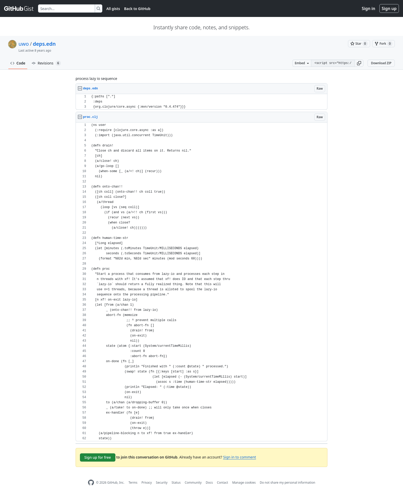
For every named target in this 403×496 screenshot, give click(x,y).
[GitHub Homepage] (91, 482)
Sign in (368, 8)
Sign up (389, 8)
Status (176, 482)
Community (193, 482)
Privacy (147, 482)
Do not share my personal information (287, 482)
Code (17, 63)
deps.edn (44, 43)
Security (162, 482)
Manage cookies (243, 482)
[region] (201, 102)
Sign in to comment (239, 457)
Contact (222, 482)
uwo (24, 43)
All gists (113, 8)
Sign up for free (97, 457)
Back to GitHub (137, 8)
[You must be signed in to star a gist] (359, 43)
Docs (209, 482)
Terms (133, 482)
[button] (359, 63)
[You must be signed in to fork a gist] (383, 43)
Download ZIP (381, 63)
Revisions (46, 63)
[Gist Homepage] (19, 8)
